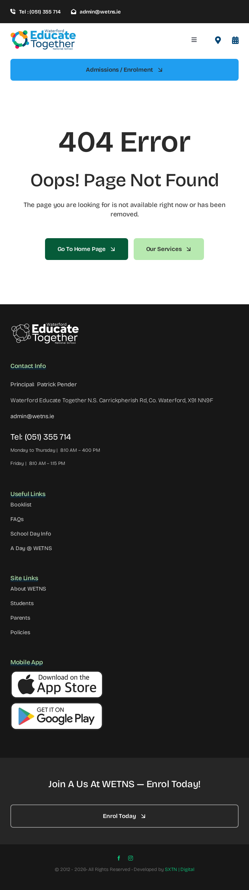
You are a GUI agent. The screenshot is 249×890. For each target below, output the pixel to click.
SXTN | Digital (179, 869)
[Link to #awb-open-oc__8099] (235, 40)
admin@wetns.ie (32, 416)
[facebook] (118, 858)
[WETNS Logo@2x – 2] (45, 325)
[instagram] (130, 858)
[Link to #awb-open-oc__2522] (218, 40)
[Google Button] (56, 705)
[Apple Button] (56, 673)
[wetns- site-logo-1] (43, 31)
